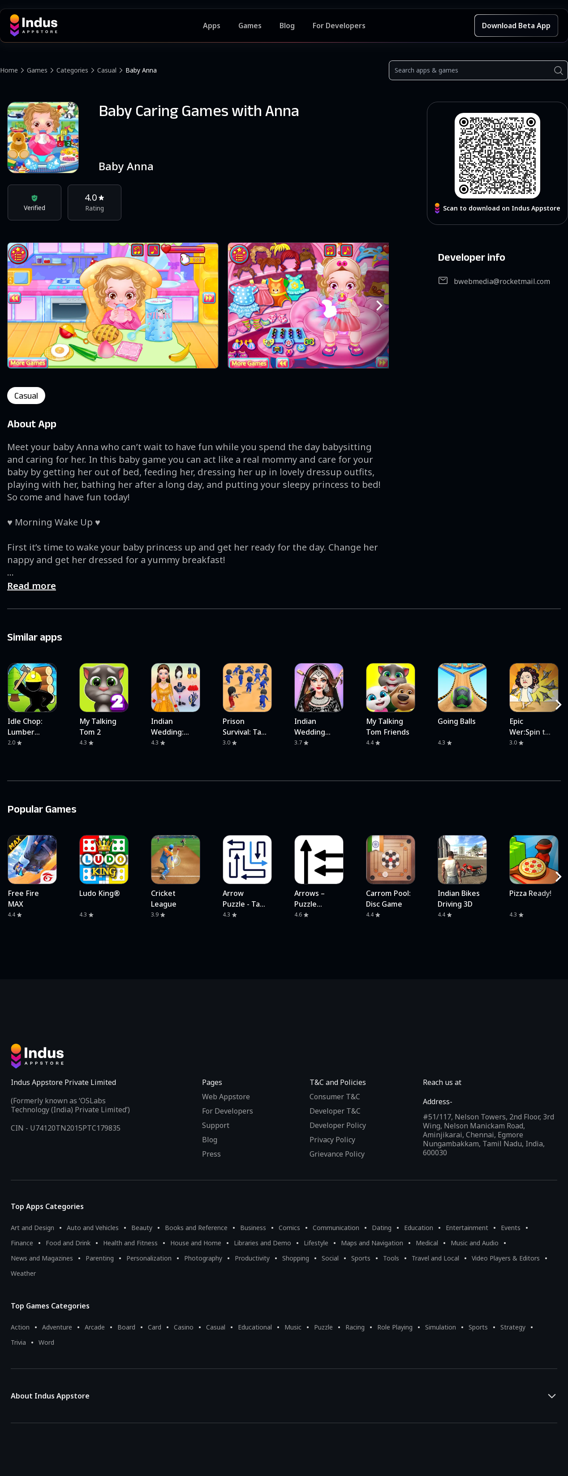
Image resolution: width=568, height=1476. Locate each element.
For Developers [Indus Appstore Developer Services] (339, 25)
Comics (289, 1227)
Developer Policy (338, 1125)
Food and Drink (68, 1243)
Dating (382, 1227)
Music (292, 1327)
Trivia (18, 1342)
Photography (203, 1258)
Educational (255, 1327)
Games (37, 70)
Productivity (252, 1258)
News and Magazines (42, 1258)
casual (26, 395)
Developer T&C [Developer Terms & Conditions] (335, 1110)
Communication (336, 1227)
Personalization (149, 1258)
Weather (23, 1273)
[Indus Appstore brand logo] (106, 25)
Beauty (141, 1227)
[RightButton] (379, 305)
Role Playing (395, 1327)
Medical (427, 1243)
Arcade (95, 1327)
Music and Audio (475, 1243)
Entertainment (467, 1227)
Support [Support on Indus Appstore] (215, 1125)
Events (511, 1227)
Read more (31, 586)
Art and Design (32, 1227)
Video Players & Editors (506, 1258)
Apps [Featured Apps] (211, 25)
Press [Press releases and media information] (211, 1153)
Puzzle (323, 1327)
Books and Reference (196, 1227)
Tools (391, 1258)
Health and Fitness (130, 1243)
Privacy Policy (332, 1139)
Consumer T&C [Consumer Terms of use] (335, 1096)
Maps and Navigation (372, 1243)
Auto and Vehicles (93, 1227)
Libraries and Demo (262, 1243)
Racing (355, 1327)
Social (330, 1258)
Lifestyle (316, 1243)
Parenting (100, 1258)
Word (46, 1342)
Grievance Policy (337, 1153)
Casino (184, 1327)
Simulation (440, 1327)
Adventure (57, 1327)
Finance (22, 1243)
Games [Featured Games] (250, 25)
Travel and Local (435, 1258)
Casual (106, 70)
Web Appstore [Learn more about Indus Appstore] (226, 1096)
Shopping (295, 1258)
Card (154, 1327)
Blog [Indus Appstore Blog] (287, 25)
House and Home (195, 1243)
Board (126, 1327)
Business (253, 1227)
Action (20, 1327)
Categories (72, 70)
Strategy (512, 1327)
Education (418, 1227)
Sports (360, 1258)
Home (9, 70)
